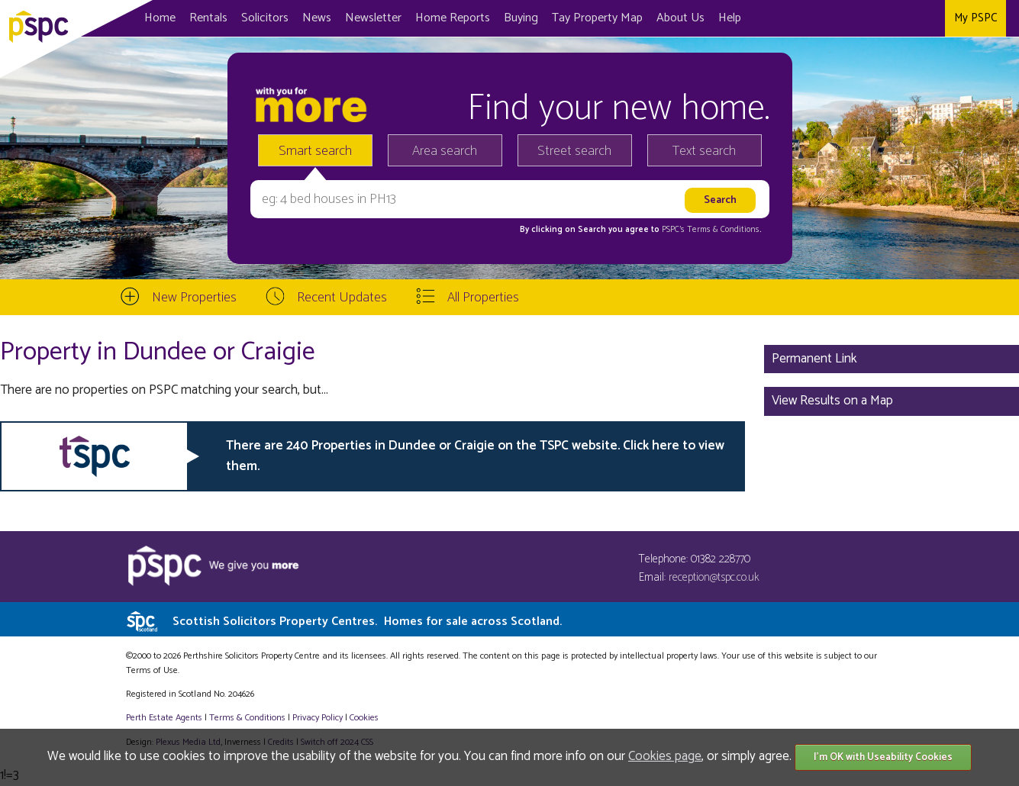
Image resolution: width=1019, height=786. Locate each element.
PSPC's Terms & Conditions (710, 230)
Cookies (364, 717)
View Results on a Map (832, 400)
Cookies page (664, 756)
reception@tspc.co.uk (714, 577)
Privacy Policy (317, 717)
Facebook (870, 18)
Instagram (930, 18)
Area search (444, 151)
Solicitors (265, 18)
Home (160, 18)
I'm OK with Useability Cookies (883, 757)
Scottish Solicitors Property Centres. (367, 621)
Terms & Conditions (247, 717)
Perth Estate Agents (164, 717)
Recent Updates (342, 297)
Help (729, 18)
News (316, 18)
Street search (574, 151)
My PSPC (975, 17)
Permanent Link (814, 358)
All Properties (483, 297)
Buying (521, 18)
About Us (680, 18)
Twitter (900, 18)
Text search (704, 151)
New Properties (194, 297)
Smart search (315, 151)
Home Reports (452, 18)
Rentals (208, 18)
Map (597, 18)
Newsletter (373, 18)
